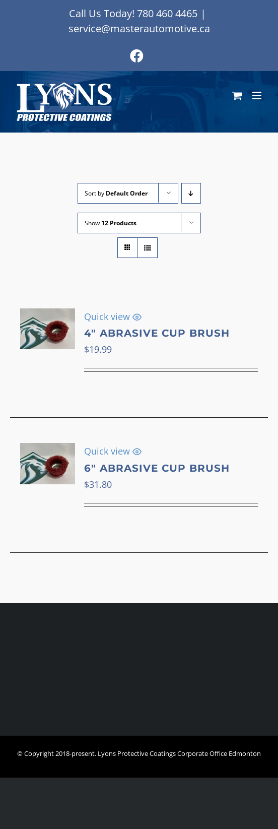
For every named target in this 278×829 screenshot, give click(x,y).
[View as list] (147, 248)
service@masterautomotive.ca (139, 28)
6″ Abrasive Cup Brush (157, 468)
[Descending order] (191, 193)
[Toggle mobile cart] (237, 95)
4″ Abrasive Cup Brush (157, 333)
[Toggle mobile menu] (257, 95)
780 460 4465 (167, 13)
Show (110, 223)
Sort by (116, 193)
